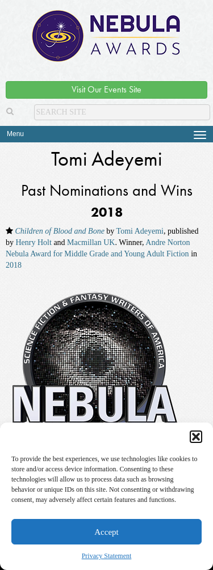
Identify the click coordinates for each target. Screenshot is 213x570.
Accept (106, 532)
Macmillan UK (91, 242)
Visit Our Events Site (106, 89)
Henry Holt (34, 242)
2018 (14, 265)
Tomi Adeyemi (140, 231)
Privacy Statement (107, 556)
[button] (196, 436)
